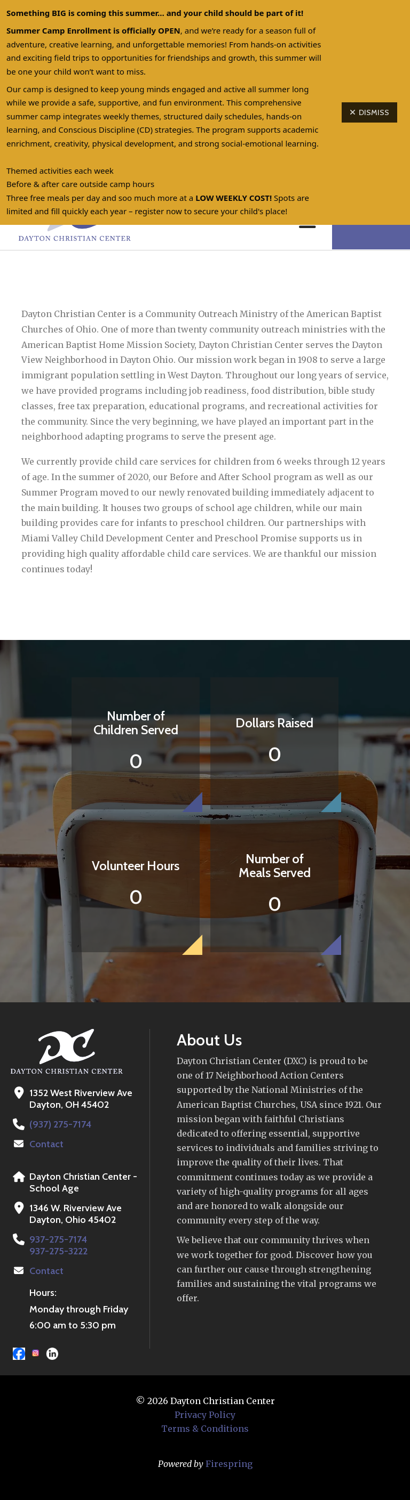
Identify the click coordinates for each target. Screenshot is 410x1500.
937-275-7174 (57, 1239)
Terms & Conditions (205, 1428)
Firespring (229, 1463)
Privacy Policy (205, 1414)
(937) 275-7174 (59, 1124)
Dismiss (369, 112)
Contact (46, 1144)
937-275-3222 (58, 1251)
